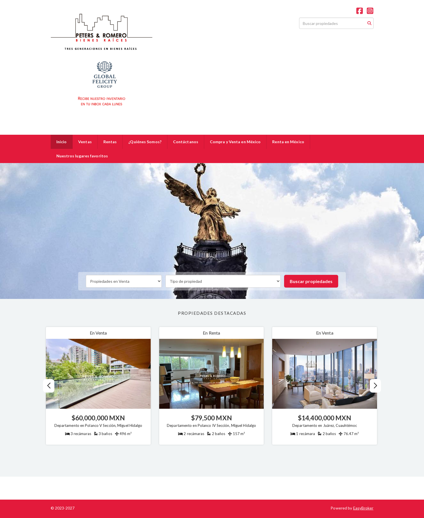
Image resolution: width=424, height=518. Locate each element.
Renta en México (288, 141)
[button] (375, 386)
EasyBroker (363, 508)
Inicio (61, 141)
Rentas (110, 141)
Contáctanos (185, 141)
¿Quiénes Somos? (144, 141)
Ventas (85, 141)
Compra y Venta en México (235, 141)
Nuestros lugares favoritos (82, 155)
